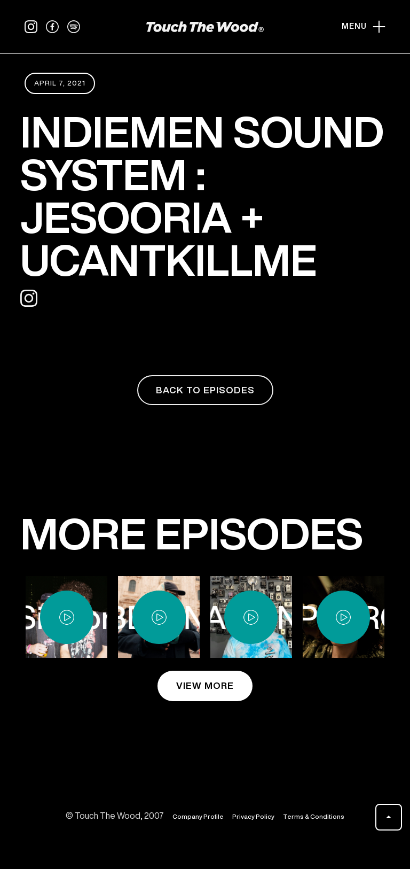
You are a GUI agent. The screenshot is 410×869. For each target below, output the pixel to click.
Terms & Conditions (313, 816)
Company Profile (198, 816)
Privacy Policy (253, 816)
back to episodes (205, 389)
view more (205, 685)
